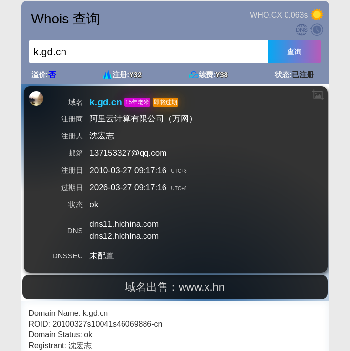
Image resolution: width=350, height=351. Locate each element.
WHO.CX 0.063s (279, 15)
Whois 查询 (66, 18)
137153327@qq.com (127, 152)
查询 (294, 51)
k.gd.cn (105, 102)
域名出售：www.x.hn (175, 287)
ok (93, 204)
